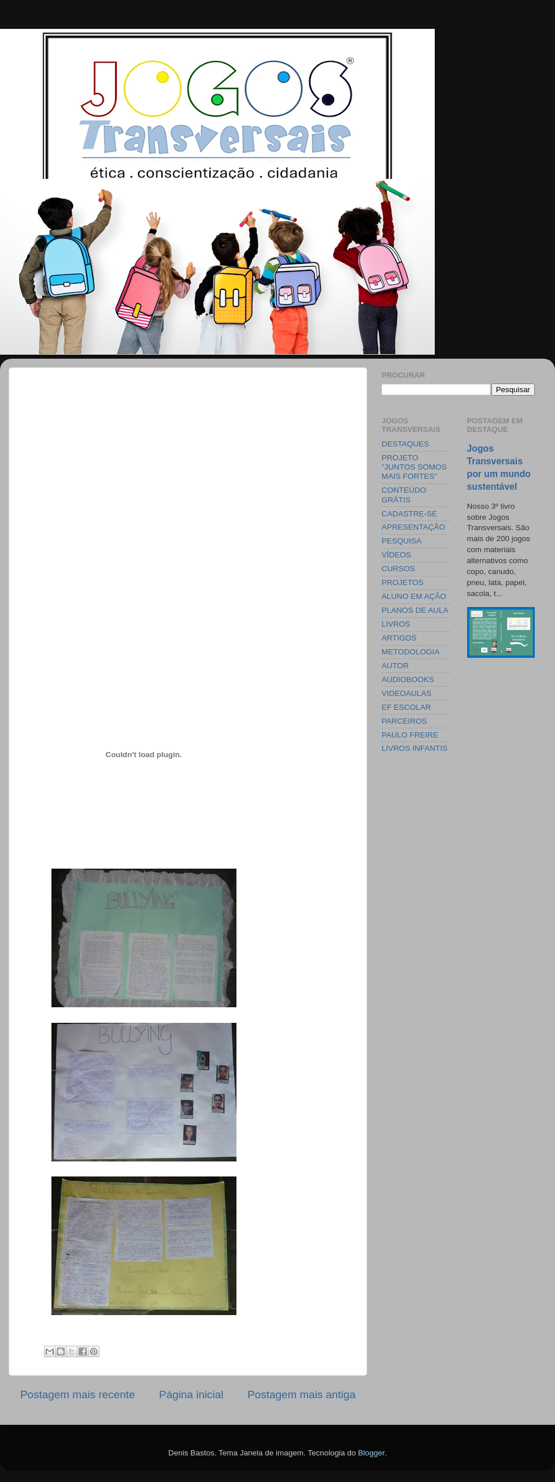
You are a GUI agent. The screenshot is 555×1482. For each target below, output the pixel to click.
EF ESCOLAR (406, 707)
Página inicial (191, 1394)
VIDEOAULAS (406, 693)
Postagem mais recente (77, 1394)
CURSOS (398, 568)
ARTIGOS (399, 638)
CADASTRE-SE (409, 513)
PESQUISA (401, 541)
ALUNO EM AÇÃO (414, 596)
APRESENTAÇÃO (413, 527)
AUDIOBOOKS (408, 679)
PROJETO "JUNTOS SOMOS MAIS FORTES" (414, 467)
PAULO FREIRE (410, 735)
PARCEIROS (404, 721)
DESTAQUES (405, 444)
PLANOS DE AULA (415, 610)
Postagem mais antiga (301, 1394)
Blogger (371, 1453)
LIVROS (396, 624)
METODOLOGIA (410, 651)
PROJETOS (403, 582)
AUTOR (395, 665)
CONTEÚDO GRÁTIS (404, 495)
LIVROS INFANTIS (414, 748)
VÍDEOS (396, 554)
